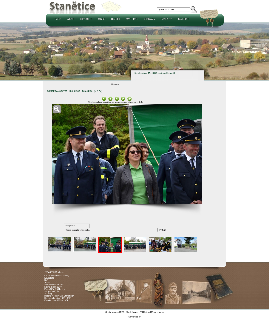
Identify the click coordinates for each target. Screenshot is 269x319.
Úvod (57, 19)
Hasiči (115, 19)
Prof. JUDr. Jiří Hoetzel (54, 289)
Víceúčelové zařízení (54, 284)
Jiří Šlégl (48, 293)
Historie (86, 19)
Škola (47, 282)
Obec (101, 19)
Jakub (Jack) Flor (52, 291)
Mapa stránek (157, 312)
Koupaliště (49, 278)
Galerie (183, 19)
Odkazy (149, 19)
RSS (122, 312)
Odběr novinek (112, 312)
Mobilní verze (132, 312)
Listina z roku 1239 (53, 287)
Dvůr (46, 280)
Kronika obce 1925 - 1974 (56, 300)
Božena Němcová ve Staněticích (59, 296)
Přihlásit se (145, 312)
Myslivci (132, 19)
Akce (70, 19)
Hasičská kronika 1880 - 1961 (58, 298)
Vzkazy (166, 19)
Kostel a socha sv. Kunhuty (56, 275)
